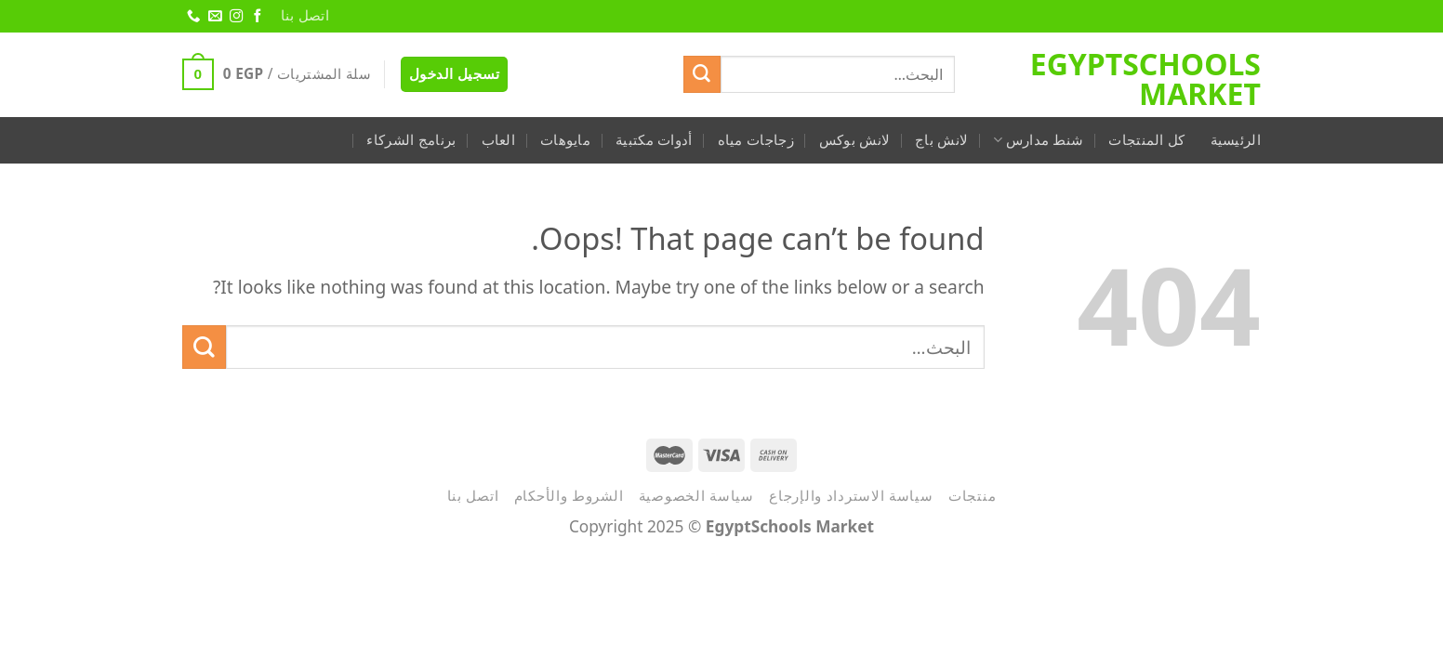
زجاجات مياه (756, 140)
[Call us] (192, 16)
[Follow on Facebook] (256, 16)
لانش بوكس (854, 140)
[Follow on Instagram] (235, 16)
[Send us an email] (213, 16)
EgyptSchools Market (1145, 79)
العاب (499, 140)
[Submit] (702, 74)
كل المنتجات (1146, 140)
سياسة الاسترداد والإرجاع (851, 495)
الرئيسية (1236, 140)
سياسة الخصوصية (696, 495)
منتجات (972, 495)
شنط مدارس (1038, 140)
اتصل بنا (305, 15)
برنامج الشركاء (411, 140)
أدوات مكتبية (654, 140)
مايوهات (565, 140)
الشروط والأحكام (569, 495)
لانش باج (941, 140)
